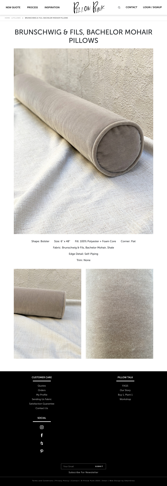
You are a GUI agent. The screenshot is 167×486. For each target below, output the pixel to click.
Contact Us (42, 408)
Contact (131, 7)
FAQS (125, 385)
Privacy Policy (62, 481)
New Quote (13, 7)
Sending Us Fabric (42, 399)
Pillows (17, 18)
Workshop (125, 399)
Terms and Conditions (42, 481)
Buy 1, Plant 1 (125, 394)
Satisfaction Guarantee (41, 403)
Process (32, 7)
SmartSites (130, 481)
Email (104, 481)
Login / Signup (152, 7)
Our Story (125, 390)
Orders (42, 390)
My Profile (41, 394)
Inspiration (52, 7)
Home (7, 18)
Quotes (42, 385)
